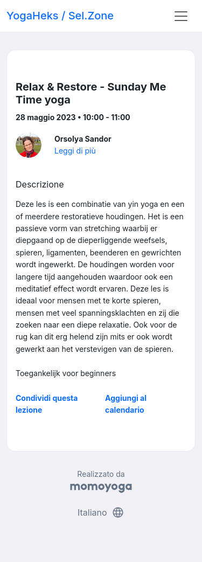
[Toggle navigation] (181, 16)
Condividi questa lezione (47, 403)
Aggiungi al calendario (126, 403)
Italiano (101, 512)
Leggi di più (75, 150)
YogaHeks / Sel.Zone (60, 15)
